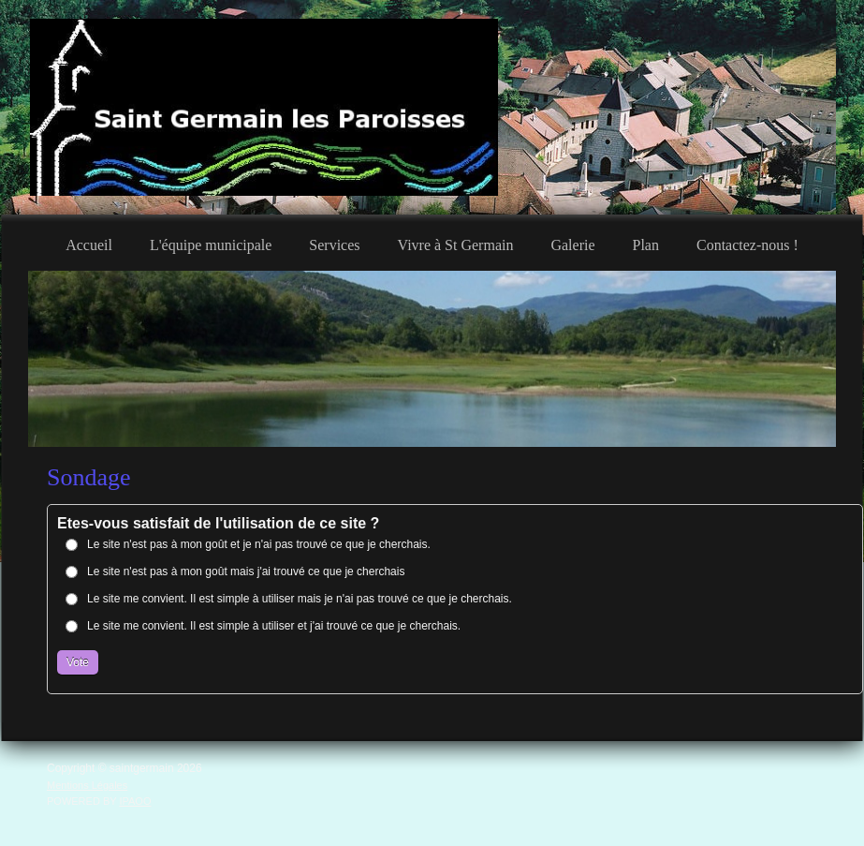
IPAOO (135, 801)
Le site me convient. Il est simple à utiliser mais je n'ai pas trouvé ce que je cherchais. (299, 598)
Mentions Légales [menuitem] (87, 785)
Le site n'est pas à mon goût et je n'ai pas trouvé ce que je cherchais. (259, 544)
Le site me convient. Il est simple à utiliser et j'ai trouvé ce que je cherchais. (274, 625)
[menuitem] (89, 243)
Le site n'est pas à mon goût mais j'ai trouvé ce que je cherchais (245, 571)
